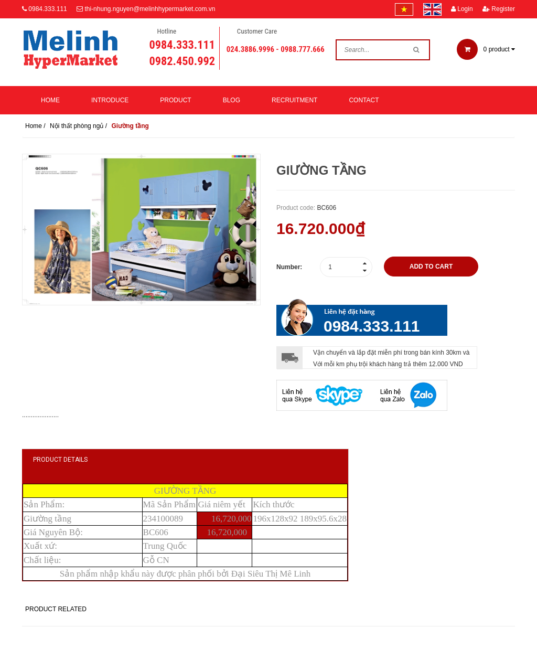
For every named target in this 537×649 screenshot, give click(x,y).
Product (175, 100)
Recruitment (294, 100)
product (486, 49)
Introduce (109, 100)
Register (498, 9)
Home (50, 100)
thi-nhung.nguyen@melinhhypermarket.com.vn (149, 9)
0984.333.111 (47, 9)
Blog (231, 100)
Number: (289, 267)
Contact (364, 100)
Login (462, 9)
